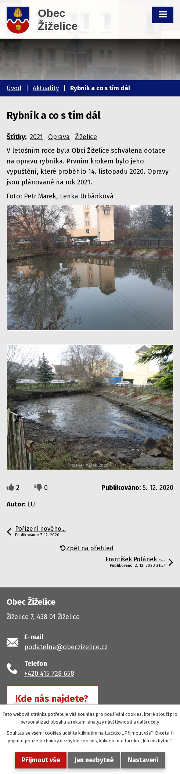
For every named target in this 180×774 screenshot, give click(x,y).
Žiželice (86, 137)
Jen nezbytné (94, 760)
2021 (36, 137)
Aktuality (46, 88)
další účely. (148, 722)
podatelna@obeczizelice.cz (66, 647)
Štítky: (16, 137)
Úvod (14, 88)
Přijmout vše (41, 760)
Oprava (59, 137)
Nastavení (143, 760)
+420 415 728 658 (49, 673)
